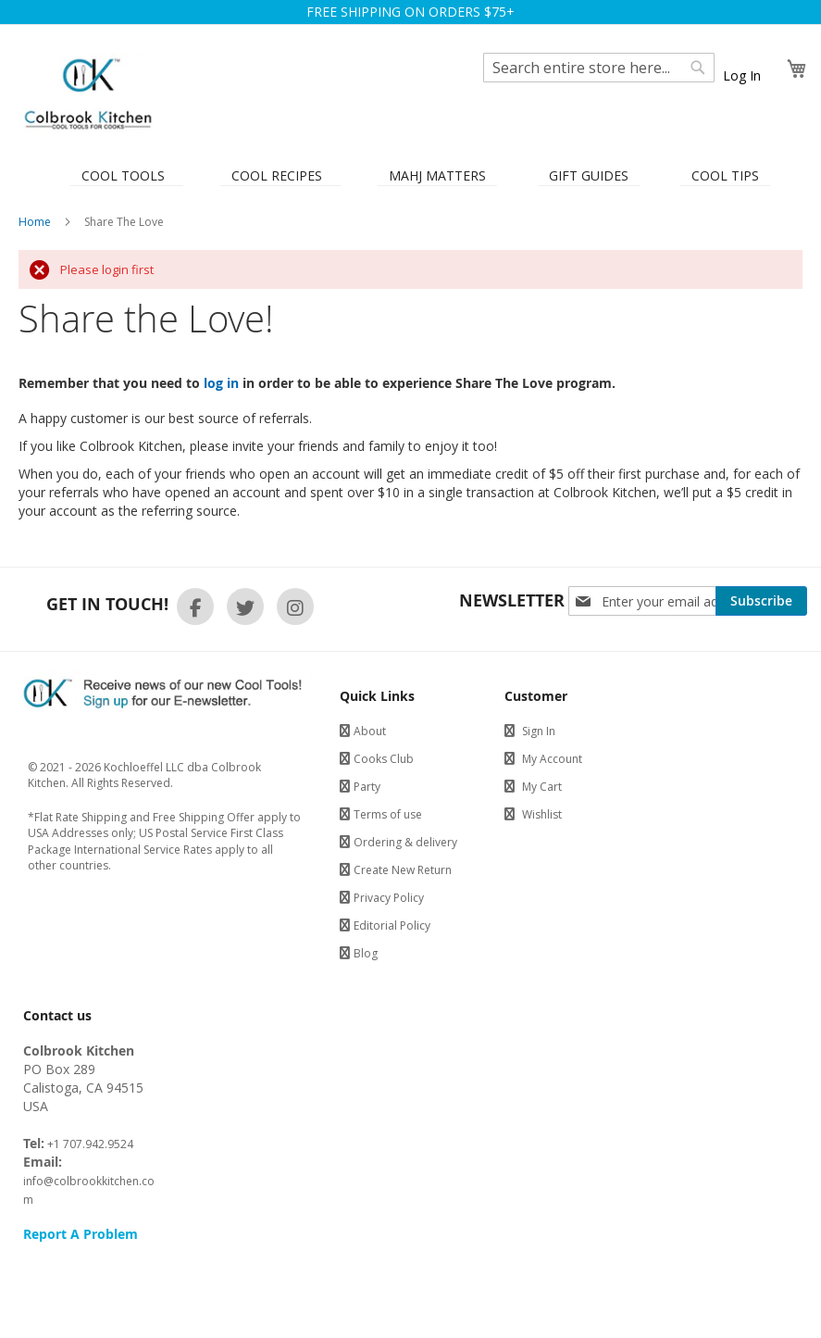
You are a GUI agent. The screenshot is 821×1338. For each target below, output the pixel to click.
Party (367, 786)
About (370, 731)
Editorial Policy (392, 925)
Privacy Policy (389, 898)
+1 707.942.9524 (88, 1144)
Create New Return (403, 870)
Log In (742, 75)
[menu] (410, 174)
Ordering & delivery (405, 842)
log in (221, 383)
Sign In (538, 731)
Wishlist (542, 814)
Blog (366, 953)
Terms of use (388, 814)
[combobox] (599, 67)
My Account (552, 759)
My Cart (542, 786)
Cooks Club (384, 759)
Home (36, 222)
